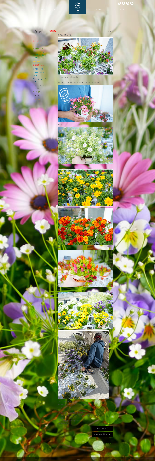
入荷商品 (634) (38, 65)
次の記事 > (109, 444)
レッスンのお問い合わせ (102, 434)
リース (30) (37, 92)
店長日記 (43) (38, 69)
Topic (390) (37, 61)
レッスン (55, 9)
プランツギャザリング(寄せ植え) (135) (39, 55)
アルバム (123, 9)
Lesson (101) (37, 45)
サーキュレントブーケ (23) (39, 80)
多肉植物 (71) (38, 48)
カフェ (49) (37, 99)
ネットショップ (100, 9)
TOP (33, 9)
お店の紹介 (43, 9)
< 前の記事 (61, 444)
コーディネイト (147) (38, 74)
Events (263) (37, 41)
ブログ (112, 9)
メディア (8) (37, 95)
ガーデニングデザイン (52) (39, 87)
